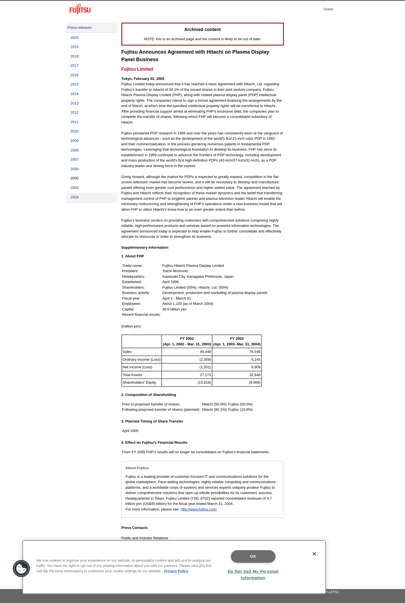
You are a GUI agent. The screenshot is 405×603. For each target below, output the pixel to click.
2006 (75, 169)
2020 (75, 37)
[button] (21, 569)
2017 (75, 65)
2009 (75, 141)
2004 (75, 188)
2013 (75, 103)
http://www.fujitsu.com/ (199, 509)
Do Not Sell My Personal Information (253, 574)
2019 (75, 47)
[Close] (314, 554)
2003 (75, 197)
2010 (75, 131)
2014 (75, 94)
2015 (75, 84)
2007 (75, 159)
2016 (75, 75)
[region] (174, 567)
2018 (75, 56)
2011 (75, 122)
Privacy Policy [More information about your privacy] (176, 571)
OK (253, 556)
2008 (75, 150)
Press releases (80, 27)
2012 (75, 112)
